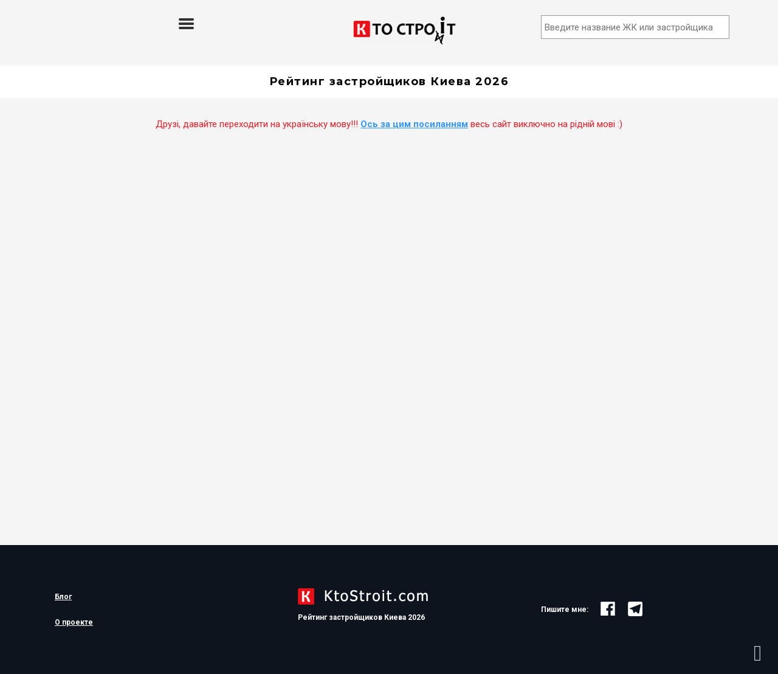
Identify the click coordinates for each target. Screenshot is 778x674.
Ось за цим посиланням (414, 124)
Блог (63, 596)
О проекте (74, 622)
